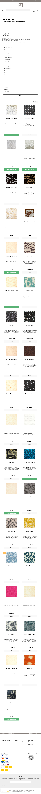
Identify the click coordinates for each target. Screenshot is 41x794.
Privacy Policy (24, 783)
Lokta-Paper (7, 61)
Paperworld (6, 53)
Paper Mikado (29, 568)
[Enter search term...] (16, 10)
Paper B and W (11, 533)
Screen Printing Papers (9, 64)
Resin (5, 49)
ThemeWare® (28, 791)
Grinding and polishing (9, 78)
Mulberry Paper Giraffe (11, 188)
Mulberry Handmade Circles (29, 153)
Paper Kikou (30, 499)
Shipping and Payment (19, 741)
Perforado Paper (29, 118)
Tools (5, 81)
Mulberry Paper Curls (11, 257)
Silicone (5, 76)
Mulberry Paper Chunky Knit (29, 222)
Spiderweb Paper (29, 395)
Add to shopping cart (11, 135)
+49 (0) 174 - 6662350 (6, 740)
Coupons (6, 89)
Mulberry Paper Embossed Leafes (11, 223)
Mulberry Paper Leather (29, 429)
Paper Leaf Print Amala (29, 464)
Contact (16, 738)
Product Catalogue (8, 47)
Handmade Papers (8, 57)
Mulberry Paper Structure (29, 602)
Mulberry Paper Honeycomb (11, 291)
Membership (7, 87)
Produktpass (30, 744)
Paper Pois (29, 671)
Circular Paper (29, 326)
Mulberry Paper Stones (11, 118)
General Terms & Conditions (33, 738)
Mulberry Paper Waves (11, 499)
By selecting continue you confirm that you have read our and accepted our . (20, 785)
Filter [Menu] (20, 95)
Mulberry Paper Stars (11, 360)
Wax (5, 74)
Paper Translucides (29, 360)
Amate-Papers (7, 59)
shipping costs (16, 790)
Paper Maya (29, 257)
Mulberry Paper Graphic (11, 395)
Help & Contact (18, 737)
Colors (5, 72)
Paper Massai (29, 188)
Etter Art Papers (8, 55)
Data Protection (31, 740)
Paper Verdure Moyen (29, 637)
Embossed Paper (8, 66)
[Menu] (2, 10)
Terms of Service (29, 783)
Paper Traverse (29, 291)
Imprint (30, 737)
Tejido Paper (11, 326)
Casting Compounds (8, 70)
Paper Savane (29, 533)
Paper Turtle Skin (11, 602)
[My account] (34, 11)
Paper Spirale (11, 637)
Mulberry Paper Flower (11, 429)
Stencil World (7, 51)
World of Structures (8, 68)
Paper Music (11, 464)
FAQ (29, 745)
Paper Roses (11, 568)
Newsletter (16, 740)
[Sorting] (35, 102)
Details (29, 135)
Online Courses (7, 85)
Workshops (6, 91)
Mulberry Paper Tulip (11, 671)
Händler (29, 747)
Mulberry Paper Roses (11, 153)
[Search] (28, 10)
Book (5, 83)
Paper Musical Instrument (11, 706)
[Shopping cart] (37, 11)
